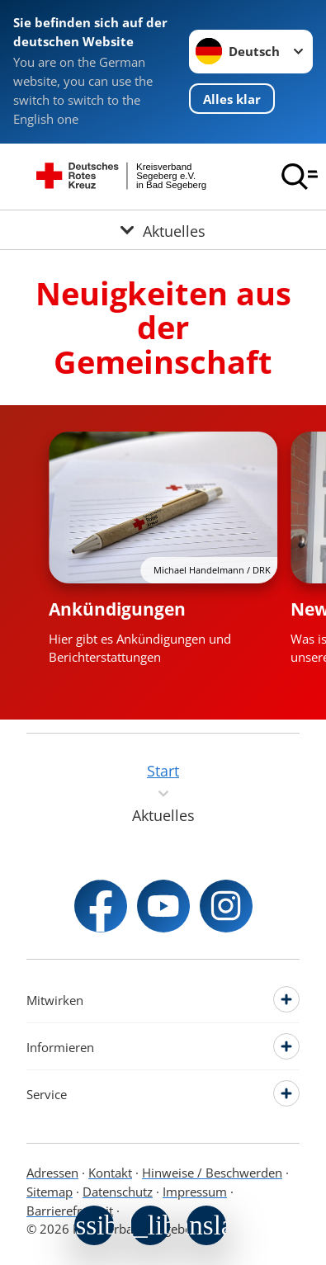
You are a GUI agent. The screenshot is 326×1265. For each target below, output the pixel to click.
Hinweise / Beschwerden (212, 1172)
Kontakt (110, 1172)
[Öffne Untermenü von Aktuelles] (163, 229)
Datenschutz (118, 1191)
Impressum (195, 1191)
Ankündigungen (117, 609)
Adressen (52, 1172)
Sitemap (49, 1191)
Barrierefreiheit (69, 1210)
